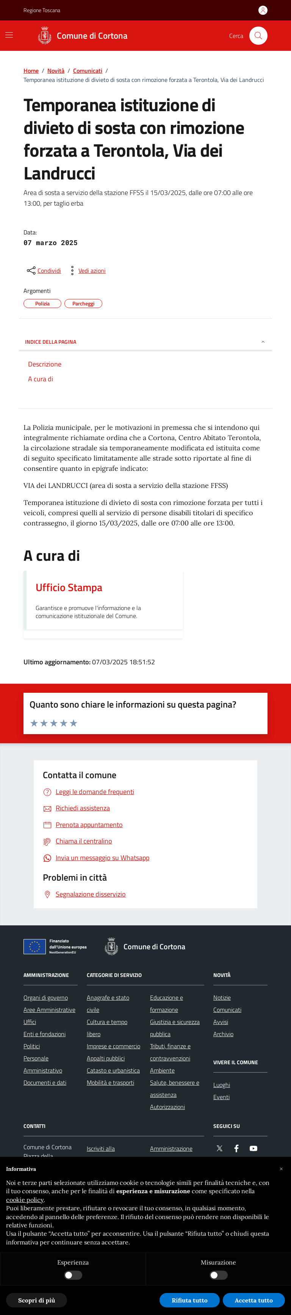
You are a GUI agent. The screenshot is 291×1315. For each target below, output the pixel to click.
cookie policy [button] (25, 1199)
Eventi (221, 1096)
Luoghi (221, 1084)
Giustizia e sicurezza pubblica (175, 1027)
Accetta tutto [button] (254, 1300)
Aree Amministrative (49, 1009)
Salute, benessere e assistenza (174, 1088)
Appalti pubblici (106, 1058)
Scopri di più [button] (36, 1300)
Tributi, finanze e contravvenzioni (170, 1052)
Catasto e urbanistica (113, 1070)
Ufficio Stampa (69, 587)
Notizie (222, 997)
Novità (55, 70)
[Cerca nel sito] (258, 36)
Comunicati (87, 70)
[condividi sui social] (43, 270)
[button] (281, 1169)
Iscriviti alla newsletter (101, 1154)
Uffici (29, 1021)
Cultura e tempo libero (107, 1027)
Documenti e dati (44, 1082)
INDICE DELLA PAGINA (145, 342)
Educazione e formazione (166, 1003)
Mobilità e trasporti (110, 1082)
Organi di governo (45, 997)
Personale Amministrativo (42, 1064)
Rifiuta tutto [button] (190, 1300)
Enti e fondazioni (44, 1033)
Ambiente (162, 1070)
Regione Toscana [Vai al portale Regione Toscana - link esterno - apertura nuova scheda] (41, 10)
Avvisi (220, 1021)
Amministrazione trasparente (171, 1154)
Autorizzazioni (167, 1106)
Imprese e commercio (113, 1046)
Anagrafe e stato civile (108, 1003)
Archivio (223, 1033)
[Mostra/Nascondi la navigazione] (9, 34)
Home (31, 70)
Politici (31, 1046)
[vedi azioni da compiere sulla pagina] (86, 270)
